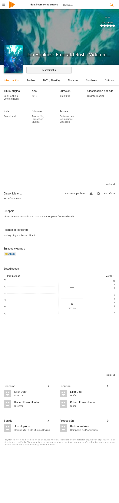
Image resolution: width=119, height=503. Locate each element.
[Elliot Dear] (35, 391)
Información (11, 80)
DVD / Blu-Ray (52, 80)
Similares (91, 80)
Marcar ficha (49, 70)
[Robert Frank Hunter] (35, 402)
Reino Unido (10, 116)
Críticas (109, 80)
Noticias (73, 80)
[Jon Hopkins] (35, 426)
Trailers (31, 80)
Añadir (32, 235)
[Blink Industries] (92, 426)
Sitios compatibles (74, 193)
